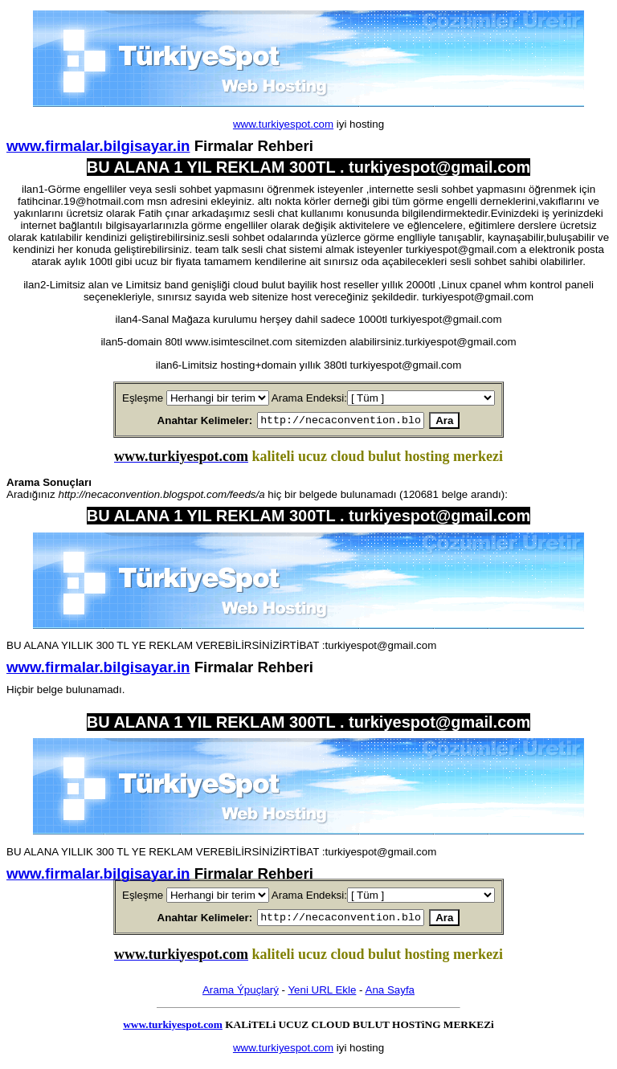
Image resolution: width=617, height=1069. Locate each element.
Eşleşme (142, 398)
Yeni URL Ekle (322, 995)
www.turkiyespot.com (283, 124)
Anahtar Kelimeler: (186, 421)
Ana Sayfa (390, 995)
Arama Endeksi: (309, 398)
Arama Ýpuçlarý (240, 995)
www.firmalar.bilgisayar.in (98, 145)
